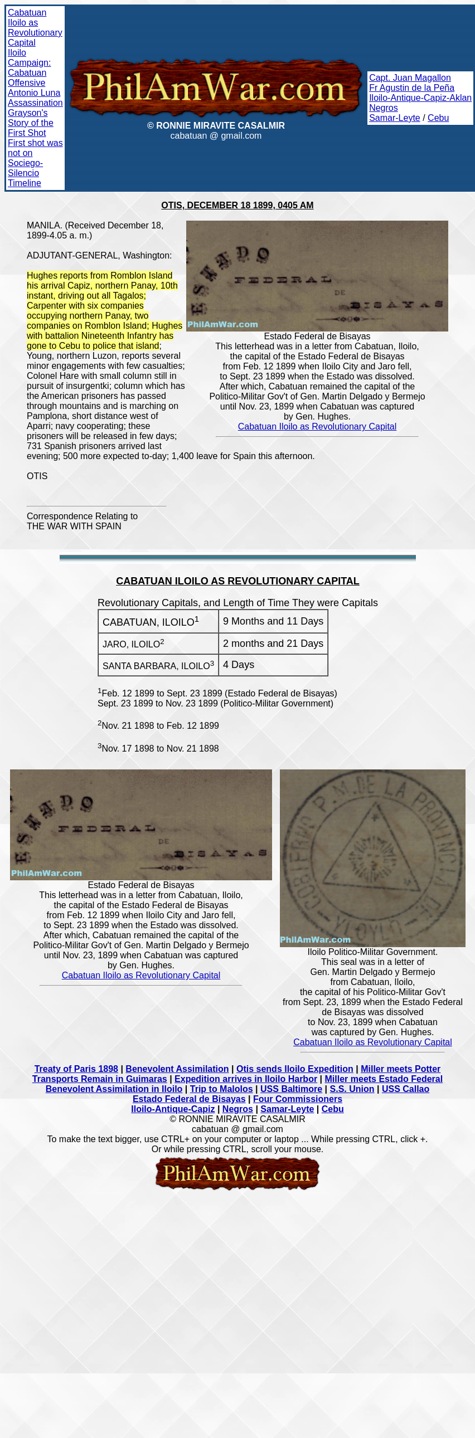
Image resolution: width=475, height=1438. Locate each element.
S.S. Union (352, 1089)
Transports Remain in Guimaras (99, 1079)
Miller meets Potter (400, 1069)
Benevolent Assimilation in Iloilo (114, 1089)
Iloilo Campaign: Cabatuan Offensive (29, 67)
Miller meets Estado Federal (384, 1079)
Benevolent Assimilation (177, 1069)
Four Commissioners (297, 1099)
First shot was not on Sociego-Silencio (35, 158)
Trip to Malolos (221, 1089)
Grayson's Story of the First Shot (31, 123)
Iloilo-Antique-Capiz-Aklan (420, 98)
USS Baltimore (291, 1089)
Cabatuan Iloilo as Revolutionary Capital (35, 27)
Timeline (24, 183)
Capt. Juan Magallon (410, 77)
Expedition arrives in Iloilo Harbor (246, 1079)
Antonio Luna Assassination (35, 98)
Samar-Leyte (394, 118)
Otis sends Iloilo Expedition (294, 1069)
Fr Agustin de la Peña (411, 87)
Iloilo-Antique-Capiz (173, 1109)
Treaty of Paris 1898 (76, 1069)
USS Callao (405, 1089)
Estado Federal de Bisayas (189, 1099)
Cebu (438, 118)
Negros (383, 108)
